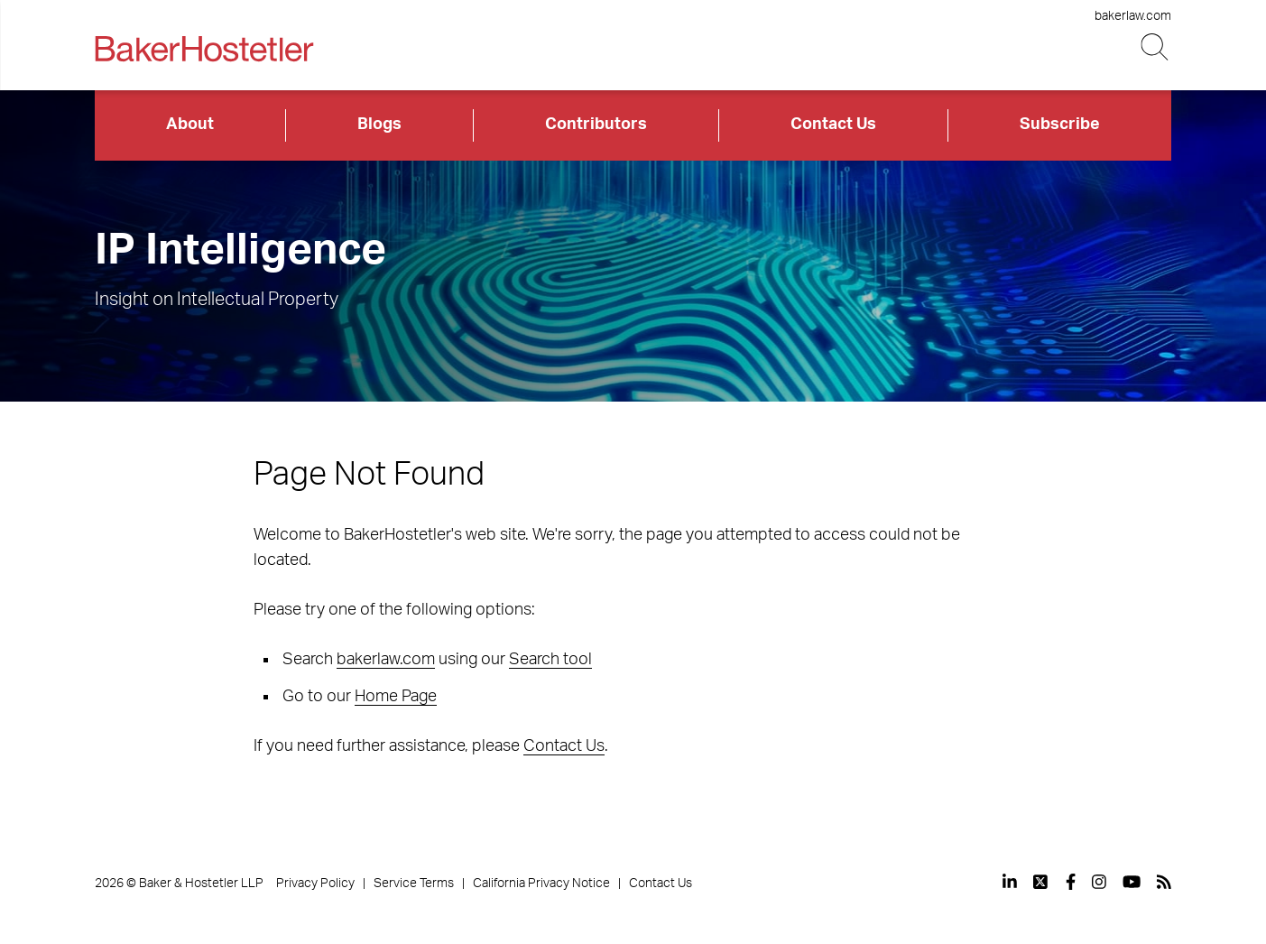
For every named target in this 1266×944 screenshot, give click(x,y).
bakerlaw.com (1133, 16)
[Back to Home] (204, 48)
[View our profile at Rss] (1164, 882)
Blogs (379, 124)
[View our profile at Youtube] (1132, 882)
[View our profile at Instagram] (1099, 882)
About (190, 124)
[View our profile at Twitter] (1041, 882)
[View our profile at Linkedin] (1010, 882)
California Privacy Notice (541, 883)
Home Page (396, 697)
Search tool (550, 660)
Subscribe (1060, 124)
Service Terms (414, 883)
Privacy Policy (315, 883)
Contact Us (833, 124)
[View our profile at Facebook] (1071, 882)
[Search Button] (1156, 47)
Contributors (596, 124)
